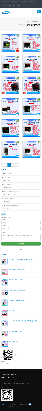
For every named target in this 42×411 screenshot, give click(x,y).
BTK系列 (11, 310)
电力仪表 (5, 5)
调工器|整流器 (22, 2)
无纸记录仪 (14, 2)
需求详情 (3, 232)
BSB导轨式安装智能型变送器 (17, 269)
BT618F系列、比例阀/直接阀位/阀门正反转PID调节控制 (24, 259)
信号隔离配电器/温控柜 (9, 198)
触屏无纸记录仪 (7, 173)
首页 (28, 21)
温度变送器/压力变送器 (9, 194)
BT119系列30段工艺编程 (15, 331)
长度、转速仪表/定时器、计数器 (11, 191)
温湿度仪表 (6, 208)
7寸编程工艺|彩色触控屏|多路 (17, 290)
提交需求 (21, 244)
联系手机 (3, 225)
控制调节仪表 (6, 177)
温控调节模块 (6, 180)
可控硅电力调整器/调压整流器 (10, 205)
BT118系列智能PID (14, 341)
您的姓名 (3, 219)
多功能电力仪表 (7, 187)
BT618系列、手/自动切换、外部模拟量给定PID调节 (23, 321)
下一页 (16, 165)
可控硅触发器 (31, 2)
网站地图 (10, 406)
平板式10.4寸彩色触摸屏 (15, 280)
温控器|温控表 (5, 2)
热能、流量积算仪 (7, 184)
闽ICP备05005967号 (8, 387)
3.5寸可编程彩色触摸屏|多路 (17, 300)
